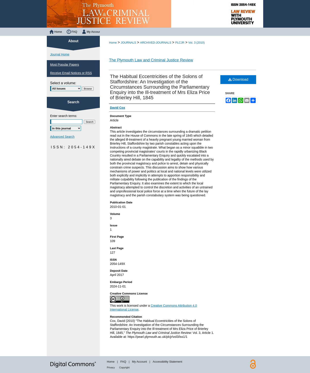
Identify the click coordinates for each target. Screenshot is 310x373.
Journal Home (59, 54)
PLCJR (179, 42)
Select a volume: (63, 83)
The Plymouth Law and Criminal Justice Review (151, 60)
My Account (139, 361)
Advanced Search (62, 136)
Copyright (124, 367)
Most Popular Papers (64, 64)
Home (113, 42)
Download (238, 79)
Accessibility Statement (167, 361)
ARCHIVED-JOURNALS (155, 42)
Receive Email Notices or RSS (71, 73)
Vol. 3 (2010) (196, 42)
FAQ (123, 361)
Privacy (111, 367)
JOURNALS (128, 42)
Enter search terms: (63, 116)
